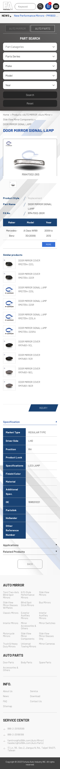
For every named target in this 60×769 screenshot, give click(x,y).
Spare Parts (45, 662)
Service (34, 691)
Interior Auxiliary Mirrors (43, 616)
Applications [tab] (30, 545)
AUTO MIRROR (17, 28)
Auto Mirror (45, 114)
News (6, 696)
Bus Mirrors (45, 602)
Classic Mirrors (10, 613)
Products (16, 114)
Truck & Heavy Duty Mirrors (10, 645)
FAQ (5, 701)
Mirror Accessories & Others (28, 626)
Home (6, 114)
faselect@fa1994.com (19, 743)
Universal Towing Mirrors (28, 645)
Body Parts (26, 662)
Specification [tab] (30, 422)
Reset (30, 103)
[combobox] (30, 47)
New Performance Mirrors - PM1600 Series (36, 15)
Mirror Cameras (47, 643)
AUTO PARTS (42, 28)
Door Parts (8, 662)
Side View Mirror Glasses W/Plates (10, 605)
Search (30, 94)
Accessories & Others (10, 669)
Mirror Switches (47, 623)
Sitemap (7, 706)
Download (35, 696)
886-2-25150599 (16, 728)
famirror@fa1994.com (19, 740)
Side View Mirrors (44, 593)
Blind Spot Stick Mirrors (27, 604)
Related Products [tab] (30, 551)
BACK (30, 564)
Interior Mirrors (10, 623)
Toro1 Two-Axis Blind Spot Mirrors (11, 595)
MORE (48, 244)
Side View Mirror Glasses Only (46, 636)
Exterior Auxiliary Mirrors (25, 616)
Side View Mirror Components (18, 119)
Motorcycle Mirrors (8, 635)
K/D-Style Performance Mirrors (27, 595)
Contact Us (36, 701)
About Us (7, 691)
